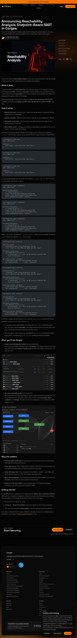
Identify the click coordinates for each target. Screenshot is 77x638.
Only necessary (57, 633)
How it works (62, 45)
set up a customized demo (24, 512)
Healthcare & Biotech (44, 586)
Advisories (9, 607)
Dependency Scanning (13, 574)
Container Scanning (12, 578)
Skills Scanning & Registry (13, 590)
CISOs (40, 572)
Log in (61, 6)
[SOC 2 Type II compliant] (21, 563)
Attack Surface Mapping (13, 588)
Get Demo (69, 528)
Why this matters (63, 51)
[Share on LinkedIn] (67, 59)
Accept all (67, 633)
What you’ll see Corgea (64, 48)
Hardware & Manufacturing (46, 594)
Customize (46, 633)
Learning (9, 601)
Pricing (52, 5)
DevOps (41, 578)
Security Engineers (44, 574)
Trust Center (42, 605)
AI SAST (9, 572)
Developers (42, 576)
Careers (38, 8)
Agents (41, 580)
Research (9, 603)
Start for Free (70, 6)
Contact (41, 603)
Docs (48, 5)
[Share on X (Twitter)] (63, 59)
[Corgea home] (15, 6)
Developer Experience (12, 586)
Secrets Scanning (11, 582)
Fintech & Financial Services (46, 582)
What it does (62, 43)
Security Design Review (13, 594)
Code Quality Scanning (13, 580)
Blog (8, 605)
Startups (41, 590)
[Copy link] (70, 59)
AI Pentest (9, 592)
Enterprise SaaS (43, 584)
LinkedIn (9, 557)
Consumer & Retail (44, 592)
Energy (41, 588)
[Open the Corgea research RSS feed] (37, 624)
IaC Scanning (10, 576)
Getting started (62, 53)
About (40, 601)
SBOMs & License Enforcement (14, 584)
